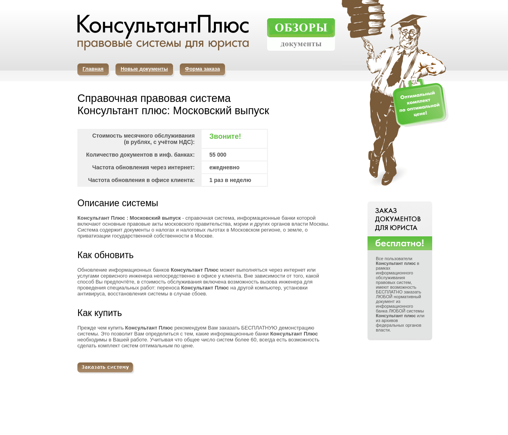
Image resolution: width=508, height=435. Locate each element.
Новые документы (144, 69)
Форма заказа (202, 69)
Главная (93, 69)
